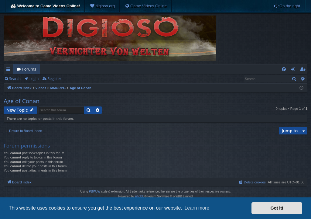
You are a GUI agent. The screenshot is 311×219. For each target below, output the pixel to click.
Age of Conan (21, 101)
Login (34, 78)
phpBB (139, 196)
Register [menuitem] (304, 70)
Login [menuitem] (294, 70)
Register (54, 78)
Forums (29, 69)
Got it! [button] (277, 208)
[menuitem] (102, 6)
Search (15, 78)
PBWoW (95, 191)
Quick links (9, 70)
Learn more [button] (196, 207)
